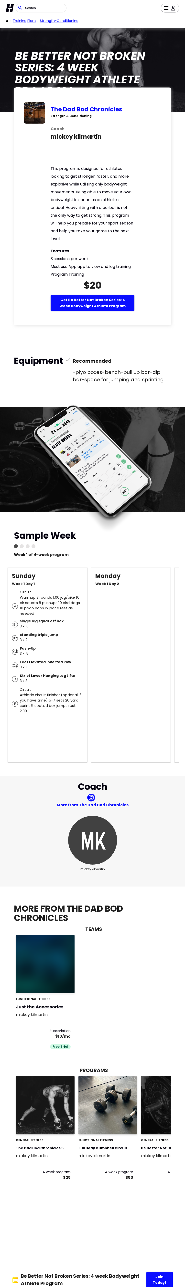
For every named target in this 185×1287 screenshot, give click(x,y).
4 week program (57, 1172)
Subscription (60, 1030)
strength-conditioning (59, 20)
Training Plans (24, 20)
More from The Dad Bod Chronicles (93, 805)
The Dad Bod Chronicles (86, 109)
